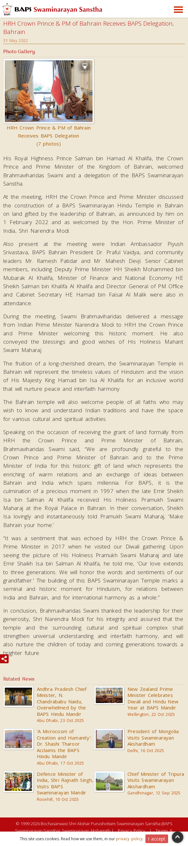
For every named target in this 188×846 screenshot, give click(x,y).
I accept (157, 839)
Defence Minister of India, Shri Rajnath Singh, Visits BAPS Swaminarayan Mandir (65, 783)
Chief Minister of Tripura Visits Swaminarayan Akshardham (155, 780)
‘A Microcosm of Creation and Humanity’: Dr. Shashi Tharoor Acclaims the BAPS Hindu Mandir (64, 743)
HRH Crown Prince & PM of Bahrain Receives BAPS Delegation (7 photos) (49, 135)
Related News (19, 679)
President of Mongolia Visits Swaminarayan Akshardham (153, 737)
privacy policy (129, 839)
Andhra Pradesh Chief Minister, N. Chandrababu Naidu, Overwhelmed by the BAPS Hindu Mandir (62, 701)
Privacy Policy (131, 830)
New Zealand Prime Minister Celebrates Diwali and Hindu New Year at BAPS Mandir (152, 698)
